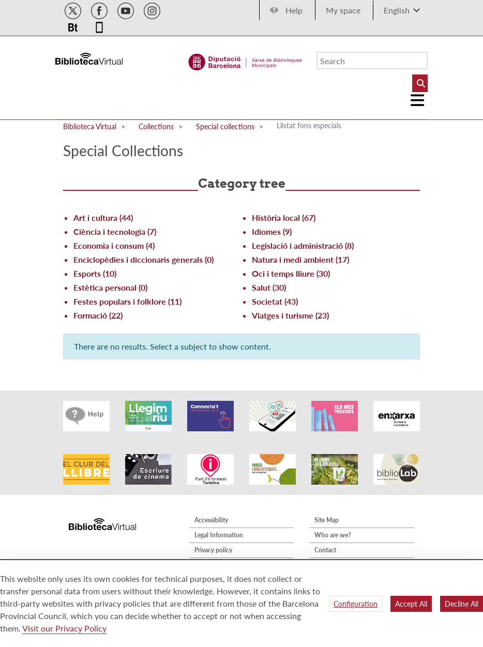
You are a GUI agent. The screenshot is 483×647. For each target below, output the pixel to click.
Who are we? (332, 535)
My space (343, 10)
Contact (325, 550)
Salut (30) (269, 287)
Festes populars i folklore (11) (127, 301)
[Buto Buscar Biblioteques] (420, 83)
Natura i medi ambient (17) (300, 259)
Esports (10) (94, 273)
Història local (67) (283, 217)
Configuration (356, 603)
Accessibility (211, 520)
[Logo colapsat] (417, 100)
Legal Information (218, 535)
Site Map (326, 520)
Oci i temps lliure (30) (291, 273)
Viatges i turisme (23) (290, 315)
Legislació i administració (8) (303, 245)
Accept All (411, 603)
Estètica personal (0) (110, 287)
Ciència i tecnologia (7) (114, 231)
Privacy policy (213, 550)
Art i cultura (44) (103, 217)
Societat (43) (275, 301)
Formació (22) (98, 315)
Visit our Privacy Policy (64, 628)
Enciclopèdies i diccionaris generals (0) (143, 259)
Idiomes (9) (272, 231)
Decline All (461, 603)
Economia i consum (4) (114, 245)
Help (294, 10)
